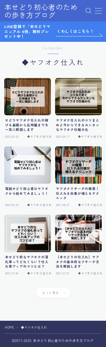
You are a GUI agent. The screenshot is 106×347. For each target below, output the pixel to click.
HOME (9, 327)
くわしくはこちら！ (75, 31)
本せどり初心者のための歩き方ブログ (41, 11)
